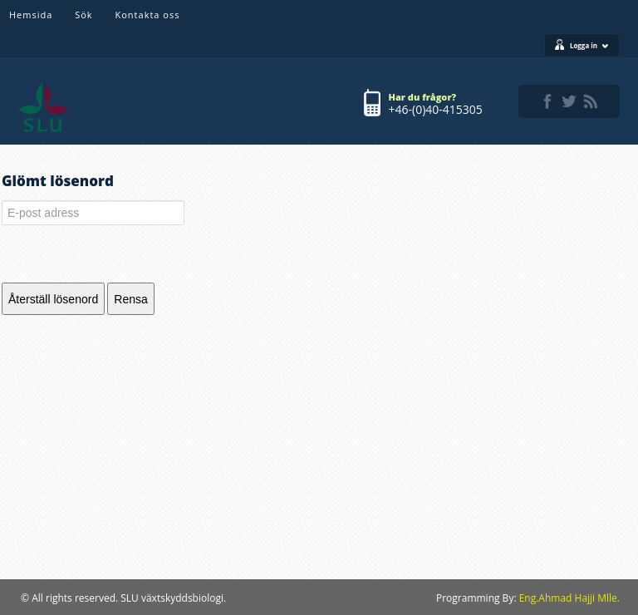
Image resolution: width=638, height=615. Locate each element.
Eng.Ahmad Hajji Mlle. (569, 598)
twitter (569, 101)
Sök (83, 14)
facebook (547, 101)
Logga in (589, 45)
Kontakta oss (147, 14)
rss (590, 101)
